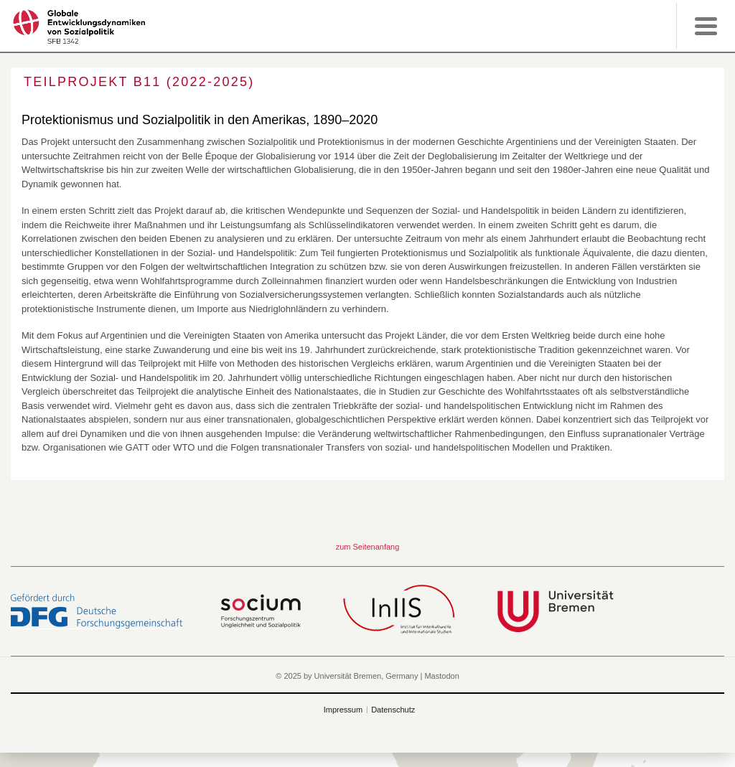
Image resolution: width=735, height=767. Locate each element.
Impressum (343, 709)
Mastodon (441, 676)
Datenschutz (393, 709)
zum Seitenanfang (368, 546)
